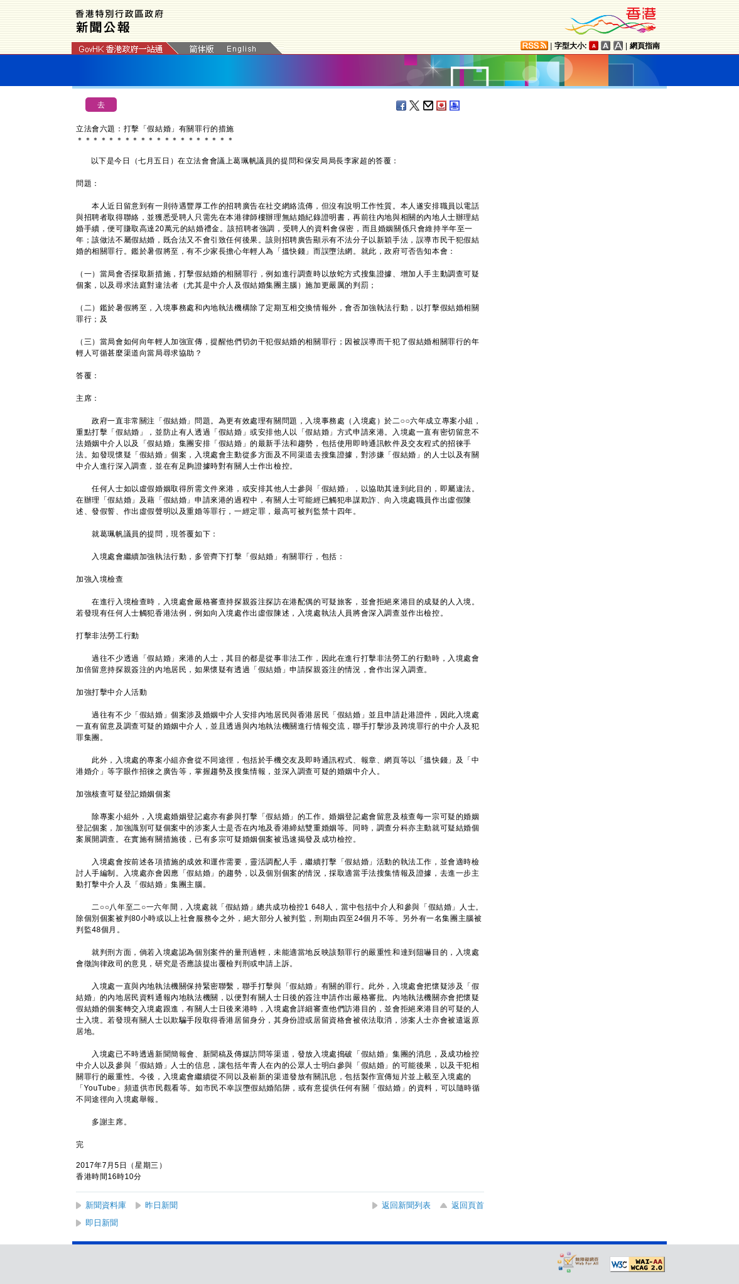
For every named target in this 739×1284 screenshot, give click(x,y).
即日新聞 (101, 1222)
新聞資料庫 (105, 1205)
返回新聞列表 (406, 1205)
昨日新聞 (161, 1205)
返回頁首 (467, 1205)
